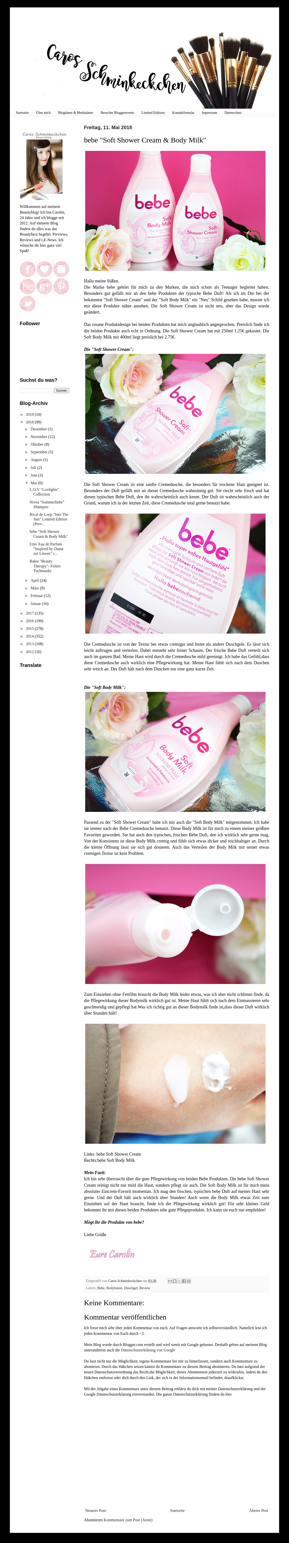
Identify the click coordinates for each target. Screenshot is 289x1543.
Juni (34, 475)
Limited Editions (153, 113)
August (37, 460)
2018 (30, 422)
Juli (34, 467)
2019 (30, 414)
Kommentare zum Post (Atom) (128, 1520)
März (35, 588)
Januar (36, 603)
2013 (30, 644)
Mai (34, 483)
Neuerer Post (95, 1510)
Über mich (43, 113)
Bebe (101, 1288)
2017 (30, 613)
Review (144, 1288)
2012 (30, 652)
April (35, 580)
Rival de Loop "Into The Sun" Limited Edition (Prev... (49, 519)
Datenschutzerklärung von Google (148, 1350)
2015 (30, 628)
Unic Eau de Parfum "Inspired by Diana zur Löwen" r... (46, 549)
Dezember (39, 429)
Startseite (22, 113)
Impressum (209, 113)
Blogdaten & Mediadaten (75, 113)
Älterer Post (258, 1510)
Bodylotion (114, 1288)
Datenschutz (233, 113)
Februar (37, 596)
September (39, 452)
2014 (30, 636)
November (39, 437)
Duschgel (131, 1288)
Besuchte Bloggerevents (117, 113)
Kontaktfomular (183, 113)
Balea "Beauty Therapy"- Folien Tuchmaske (45, 566)
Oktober (37, 444)
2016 (30, 621)
